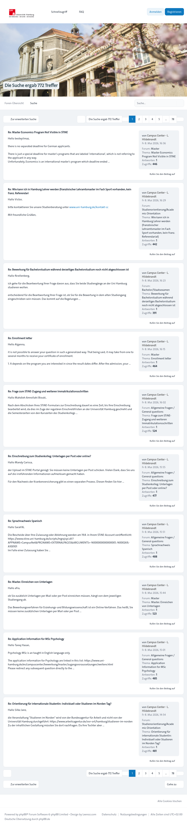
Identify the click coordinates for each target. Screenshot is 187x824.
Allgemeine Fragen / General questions (158, 409)
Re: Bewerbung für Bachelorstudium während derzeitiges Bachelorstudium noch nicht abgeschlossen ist (68, 269)
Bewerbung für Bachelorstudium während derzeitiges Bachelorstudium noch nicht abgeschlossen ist (158, 299)
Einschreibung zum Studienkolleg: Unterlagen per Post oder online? (157, 483)
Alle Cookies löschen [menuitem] (167, 799)
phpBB (23, 813)
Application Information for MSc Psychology (154, 666)
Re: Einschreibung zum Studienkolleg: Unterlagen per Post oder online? (49, 455)
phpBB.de (44, 817)
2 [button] (139, 119)
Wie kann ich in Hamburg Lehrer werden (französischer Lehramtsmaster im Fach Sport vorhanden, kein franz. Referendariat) (158, 226)
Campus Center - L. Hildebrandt (155, 137)
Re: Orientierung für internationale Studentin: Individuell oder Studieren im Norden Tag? (59, 703)
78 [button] (173, 119)
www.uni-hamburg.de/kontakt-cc (88, 206)
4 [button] (152, 119)
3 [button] (145, 119)
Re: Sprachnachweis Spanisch (25, 520)
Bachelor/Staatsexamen (156, 289)
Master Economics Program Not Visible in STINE (159, 154)
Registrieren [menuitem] (174, 12)
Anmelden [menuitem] (155, 12)
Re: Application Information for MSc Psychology (36, 638)
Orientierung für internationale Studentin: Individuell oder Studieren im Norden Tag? (157, 737)
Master (155, 148)
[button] (180, 119)
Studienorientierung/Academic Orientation (158, 211)
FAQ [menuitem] (79, 12)
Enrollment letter (161, 358)
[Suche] (173, 103)
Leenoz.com (89, 813)
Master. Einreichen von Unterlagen (157, 603)
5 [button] (159, 119)
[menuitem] (57, 11)
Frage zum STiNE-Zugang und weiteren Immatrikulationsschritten (157, 419)
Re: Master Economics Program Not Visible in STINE (38, 132)
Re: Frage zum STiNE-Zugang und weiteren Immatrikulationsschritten (48, 391)
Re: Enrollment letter (20, 338)
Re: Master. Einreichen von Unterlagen (30, 581)
